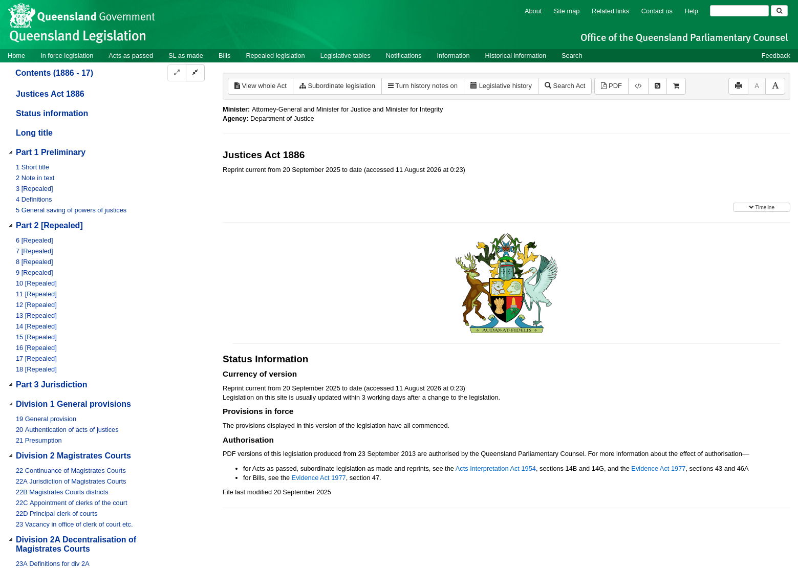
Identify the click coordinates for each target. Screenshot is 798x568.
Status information (52, 113)
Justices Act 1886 (50, 94)
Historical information (515, 55)
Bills (224, 55)
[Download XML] (638, 86)
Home (16, 55)
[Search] (739, 10)
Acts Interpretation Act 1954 (496, 468)
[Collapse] (195, 72)
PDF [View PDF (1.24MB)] (611, 86)
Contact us (657, 11)
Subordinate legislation (337, 86)
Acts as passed (131, 55)
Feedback (776, 55)
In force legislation (66, 55)
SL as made (185, 55)
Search (572, 55)
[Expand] (176, 72)
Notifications (404, 55)
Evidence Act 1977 (658, 468)
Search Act (565, 86)
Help (691, 11)
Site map (567, 11)
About (533, 11)
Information (453, 55)
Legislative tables (345, 55)
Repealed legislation (275, 55)
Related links (610, 11)
